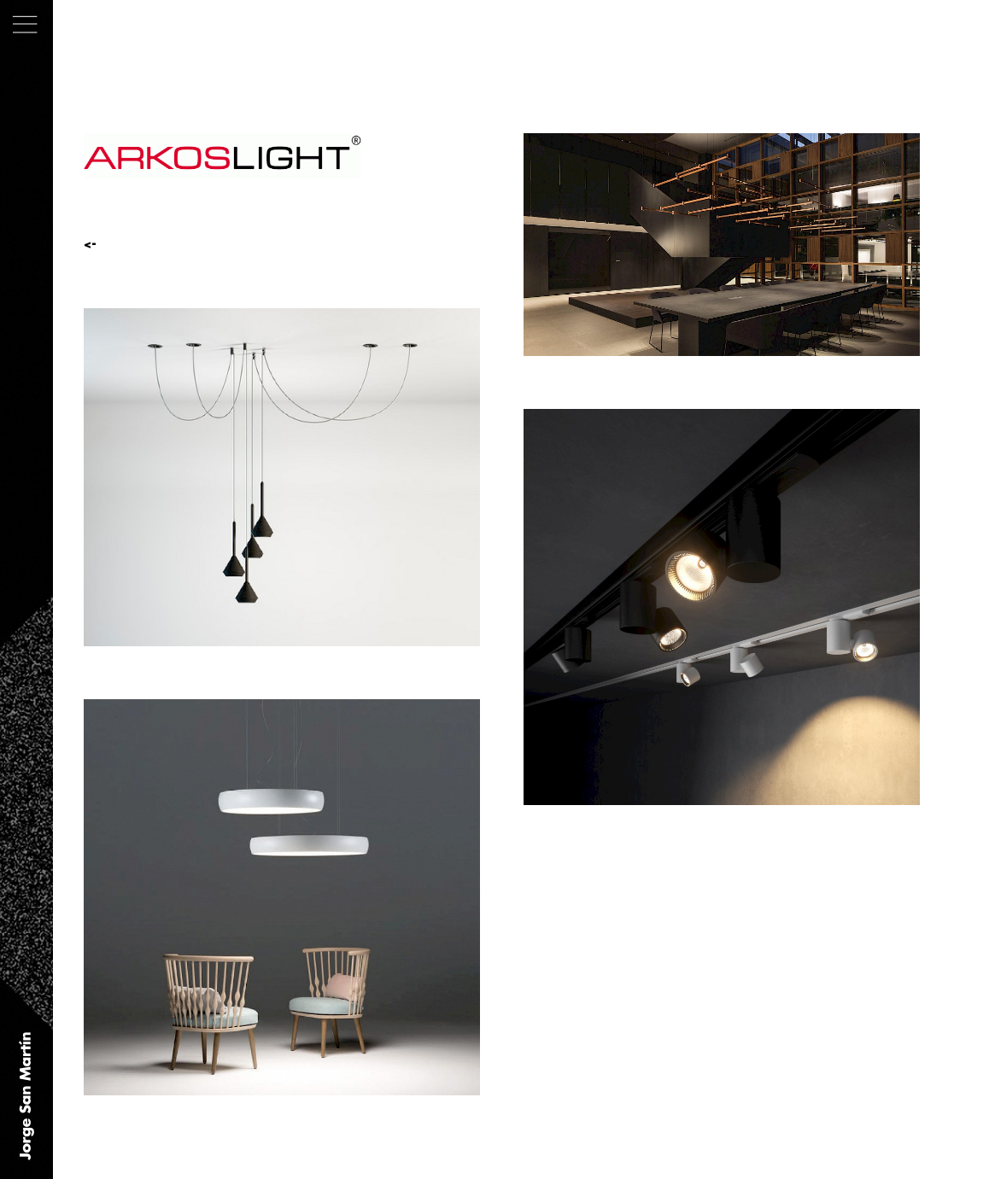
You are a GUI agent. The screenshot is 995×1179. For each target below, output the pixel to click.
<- (90, 244)
